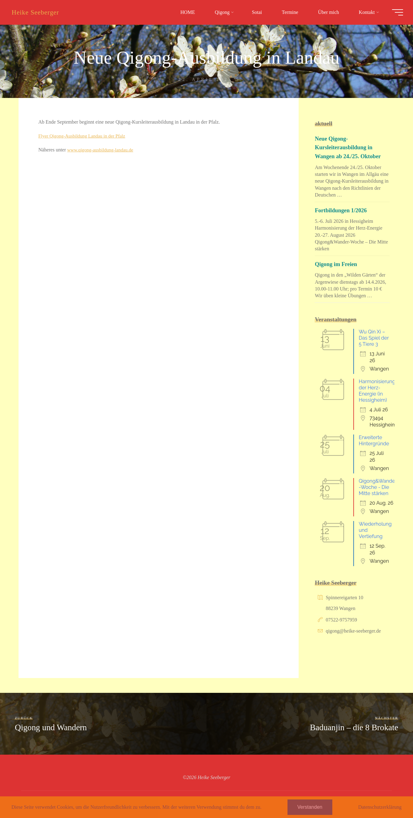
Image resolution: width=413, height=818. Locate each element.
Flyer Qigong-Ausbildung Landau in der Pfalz (84, 135)
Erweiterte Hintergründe (374, 440)
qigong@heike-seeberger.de (353, 631)
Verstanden (309, 807)
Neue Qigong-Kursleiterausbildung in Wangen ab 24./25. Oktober (349, 147)
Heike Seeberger (38, 12)
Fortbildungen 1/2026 (342, 210)
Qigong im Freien (337, 264)
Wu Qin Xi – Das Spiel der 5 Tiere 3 (374, 338)
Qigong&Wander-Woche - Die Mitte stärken (378, 487)
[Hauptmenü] (395, 12)
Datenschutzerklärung (380, 807)
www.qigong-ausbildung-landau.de (102, 149)
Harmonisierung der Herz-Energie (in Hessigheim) (377, 391)
